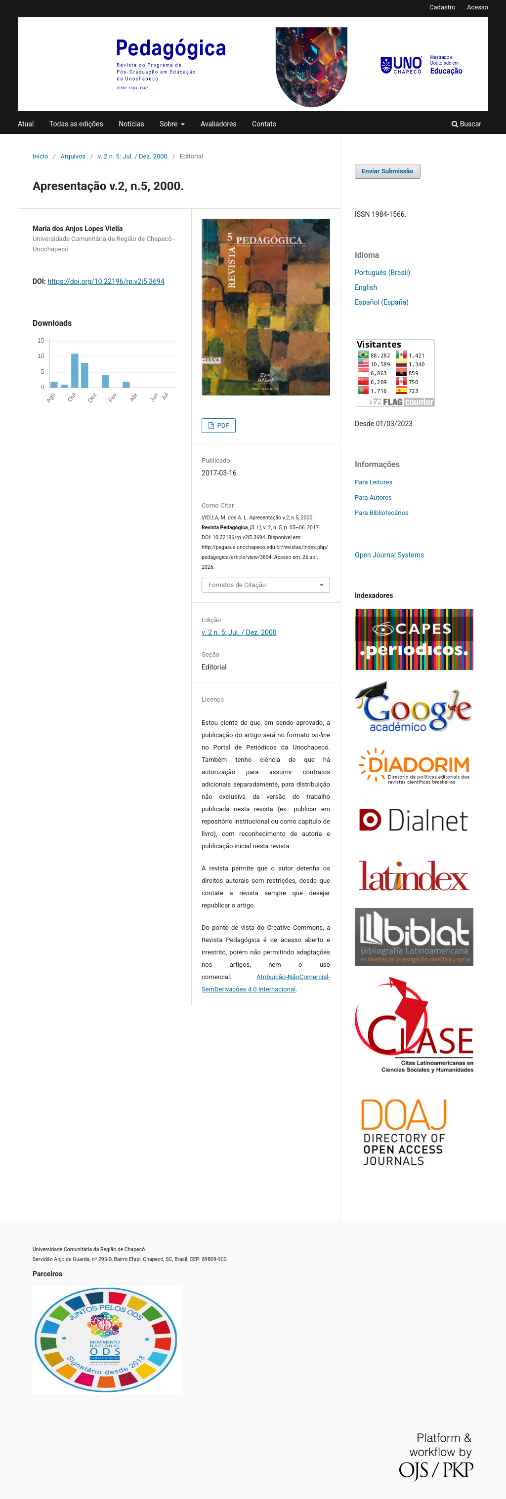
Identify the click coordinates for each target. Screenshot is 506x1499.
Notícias (131, 124)
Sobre (169, 124)
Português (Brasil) (382, 272)
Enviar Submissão (388, 171)
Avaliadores (219, 124)
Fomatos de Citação (237, 585)
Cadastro (442, 7)
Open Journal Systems (389, 555)
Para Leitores (373, 482)
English (366, 287)
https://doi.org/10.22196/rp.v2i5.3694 (106, 281)
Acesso (477, 7)
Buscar (466, 124)
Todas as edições (76, 124)
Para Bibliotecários (382, 512)
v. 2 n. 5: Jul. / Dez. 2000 (133, 156)
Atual (26, 124)
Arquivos (72, 156)
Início (40, 156)
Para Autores (373, 497)
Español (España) (382, 302)
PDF (222, 425)
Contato (264, 124)
